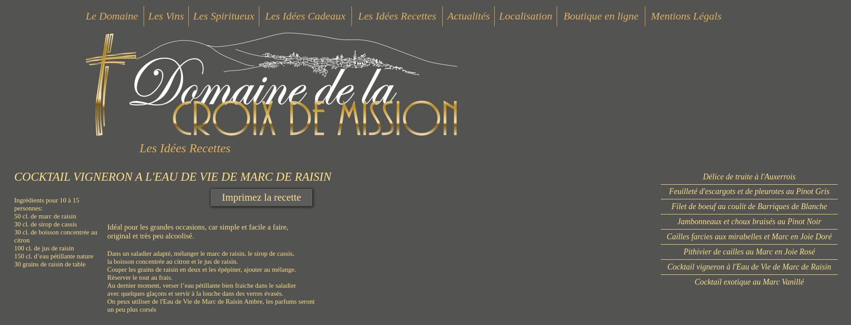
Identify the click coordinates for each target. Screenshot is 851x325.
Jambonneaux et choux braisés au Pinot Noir (749, 221)
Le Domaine (112, 16)
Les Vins (166, 16)
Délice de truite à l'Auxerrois (749, 176)
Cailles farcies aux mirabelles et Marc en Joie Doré (749, 236)
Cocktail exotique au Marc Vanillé (749, 281)
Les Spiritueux (223, 16)
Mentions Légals (686, 16)
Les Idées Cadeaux (305, 16)
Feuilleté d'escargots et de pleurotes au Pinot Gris (749, 191)
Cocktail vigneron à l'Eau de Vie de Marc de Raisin (749, 266)
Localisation (525, 16)
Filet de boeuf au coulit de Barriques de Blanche (749, 206)
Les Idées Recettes (397, 16)
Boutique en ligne (600, 16)
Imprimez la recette (261, 197)
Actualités (468, 16)
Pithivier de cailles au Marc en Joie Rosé (749, 251)
